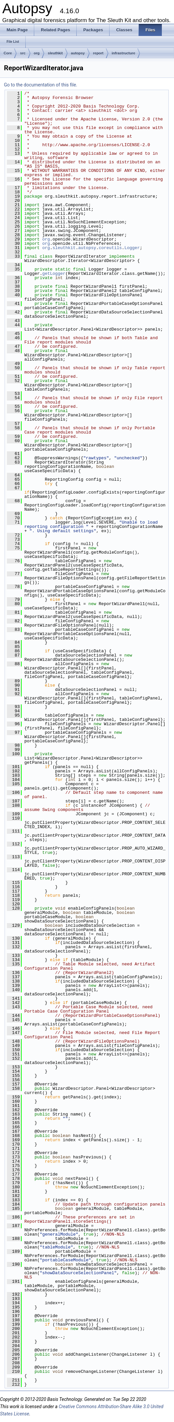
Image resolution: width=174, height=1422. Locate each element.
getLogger (53, 273)
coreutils (110, 248)
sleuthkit (55, 53)
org (37, 53)
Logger (132, 248)
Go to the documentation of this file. (40, 84)
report (98, 53)
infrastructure (124, 53)
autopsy (78, 53)
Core (8, 53)
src (23, 53)
